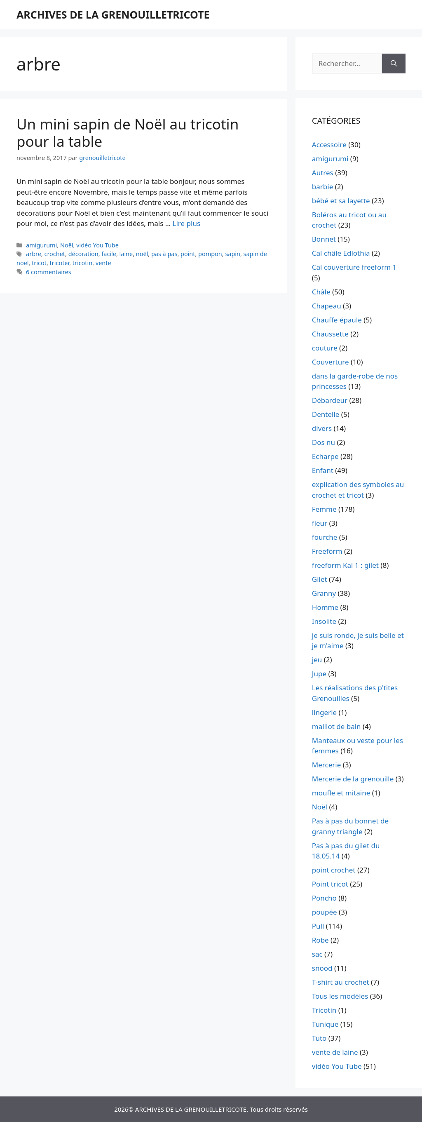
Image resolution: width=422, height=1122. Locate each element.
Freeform (327, 551)
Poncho (324, 898)
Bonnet (324, 239)
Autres (322, 172)
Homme (325, 607)
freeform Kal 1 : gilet (345, 565)
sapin (232, 254)
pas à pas (164, 254)
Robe (320, 940)
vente (103, 263)
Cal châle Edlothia (341, 253)
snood (322, 968)
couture (325, 348)
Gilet (319, 579)
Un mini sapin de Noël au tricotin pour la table (127, 132)
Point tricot (330, 884)
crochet (54, 254)
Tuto (319, 1038)
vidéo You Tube (97, 245)
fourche (325, 537)
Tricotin (324, 1010)
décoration (83, 254)
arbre (33, 254)
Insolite (324, 621)
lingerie (324, 712)
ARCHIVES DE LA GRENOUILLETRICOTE (112, 14)
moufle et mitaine (341, 792)
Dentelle (326, 414)
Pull (318, 926)
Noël (66, 245)
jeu (317, 659)
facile (108, 254)
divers (322, 428)
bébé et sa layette (341, 200)
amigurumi (41, 245)
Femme (324, 509)
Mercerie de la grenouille (353, 778)
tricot (39, 263)
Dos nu (323, 442)
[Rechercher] (394, 63)
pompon (210, 254)
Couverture (330, 362)
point (188, 254)
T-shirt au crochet (340, 982)
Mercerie (326, 764)
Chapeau (326, 305)
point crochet (334, 870)
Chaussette (330, 334)
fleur (319, 523)
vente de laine (335, 1052)
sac (317, 954)
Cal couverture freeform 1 (354, 267)
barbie (322, 186)
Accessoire (329, 144)
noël (142, 254)
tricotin (82, 263)
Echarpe (325, 456)
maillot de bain (336, 726)
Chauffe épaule (337, 320)
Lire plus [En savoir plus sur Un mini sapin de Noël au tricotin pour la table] (186, 223)
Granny (324, 593)
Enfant (322, 470)
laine (126, 254)
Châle (321, 291)
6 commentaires (48, 272)
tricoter (60, 263)
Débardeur (329, 400)
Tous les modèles (340, 996)
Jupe (319, 673)
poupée (324, 912)
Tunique (325, 1024)
